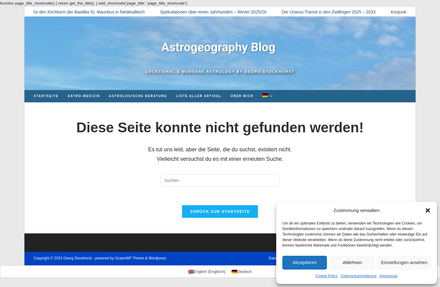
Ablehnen (352, 262)
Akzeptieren (304, 262)
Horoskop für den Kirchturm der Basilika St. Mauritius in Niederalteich (81, 11)
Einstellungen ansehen (404, 262)
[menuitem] (268, 96)
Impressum (389, 276)
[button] (428, 210)
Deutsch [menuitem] (244, 271)
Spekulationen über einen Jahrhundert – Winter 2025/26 (216, 11)
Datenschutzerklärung (358, 276)
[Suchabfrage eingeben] (220, 180)
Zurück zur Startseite (220, 211)
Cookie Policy (327, 276)
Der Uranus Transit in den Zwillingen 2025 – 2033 (331, 11)
